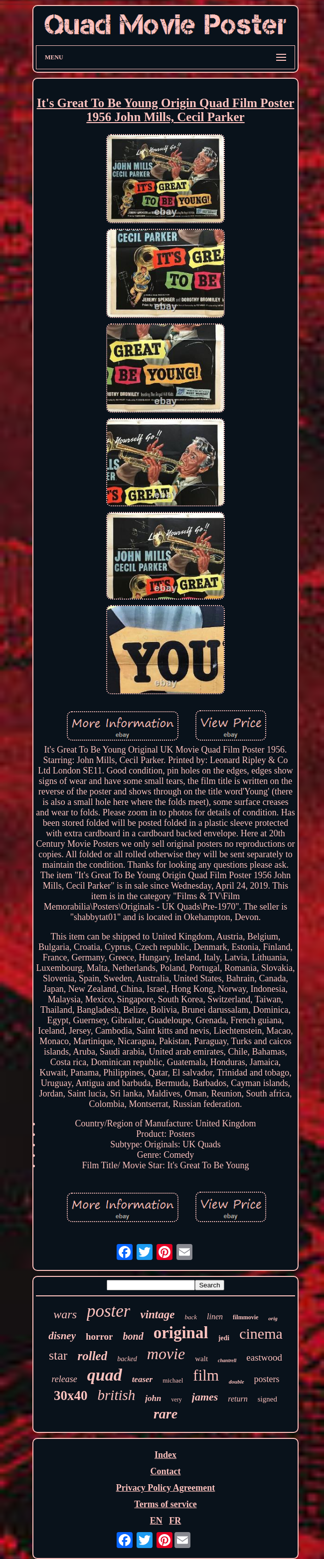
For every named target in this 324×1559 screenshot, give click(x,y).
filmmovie (245, 1317)
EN (156, 1521)
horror (99, 1336)
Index (165, 1455)
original (181, 1333)
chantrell (227, 1360)
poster (109, 1311)
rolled (92, 1356)
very (176, 1399)
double (236, 1382)
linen (215, 1316)
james (205, 1397)
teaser (142, 1379)
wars (65, 1314)
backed (127, 1359)
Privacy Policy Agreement (165, 1488)
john (153, 1398)
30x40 (71, 1395)
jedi (224, 1338)
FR (175, 1521)
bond (133, 1336)
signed (267, 1399)
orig (272, 1318)
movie (166, 1354)
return (237, 1399)
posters (267, 1379)
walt (201, 1359)
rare (165, 1413)
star (58, 1355)
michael (172, 1380)
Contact (165, 1471)
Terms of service (165, 1504)
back (190, 1317)
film (206, 1375)
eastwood (264, 1357)
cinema (261, 1333)
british (117, 1395)
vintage (157, 1314)
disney (62, 1336)
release (64, 1379)
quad (104, 1375)
